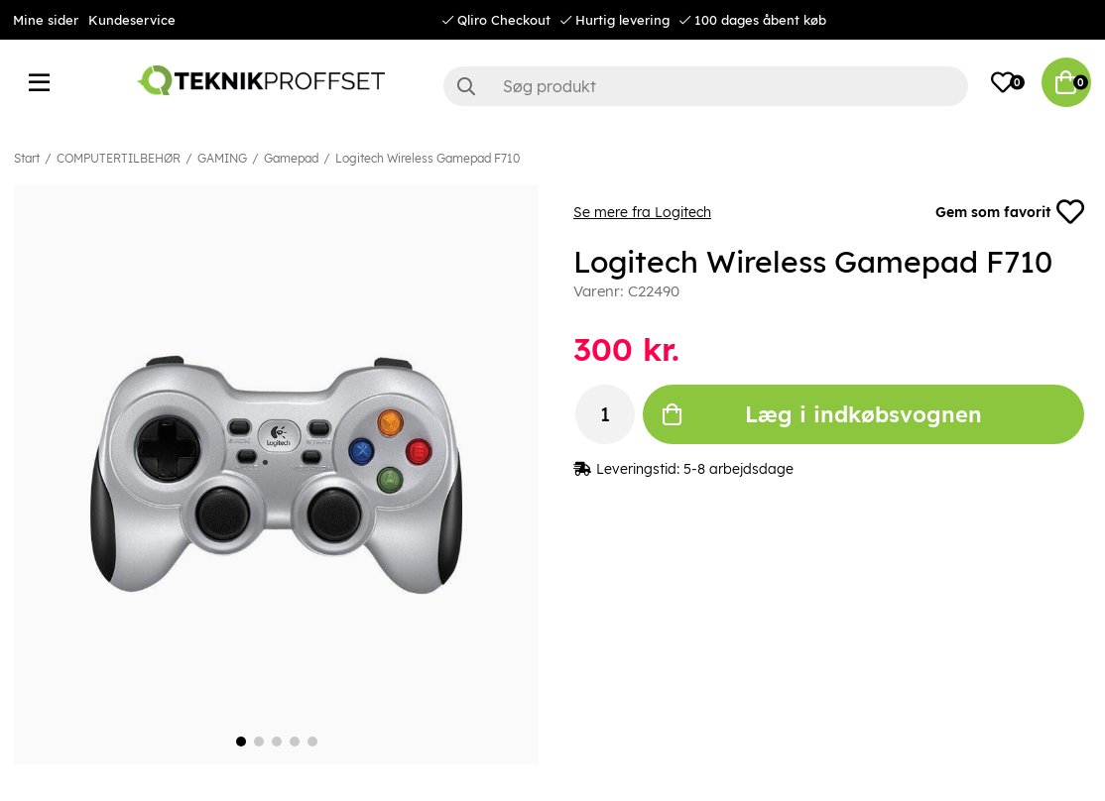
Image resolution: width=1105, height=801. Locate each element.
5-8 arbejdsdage (738, 469)
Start (27, 158)
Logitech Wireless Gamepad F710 (427, 158)
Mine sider (45, 20)
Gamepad (291, 158)
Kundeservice (132, 20)
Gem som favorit (1009, 212)
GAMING (222, 158)
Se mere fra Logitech (642, 212)
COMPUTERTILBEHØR (119, 158)
